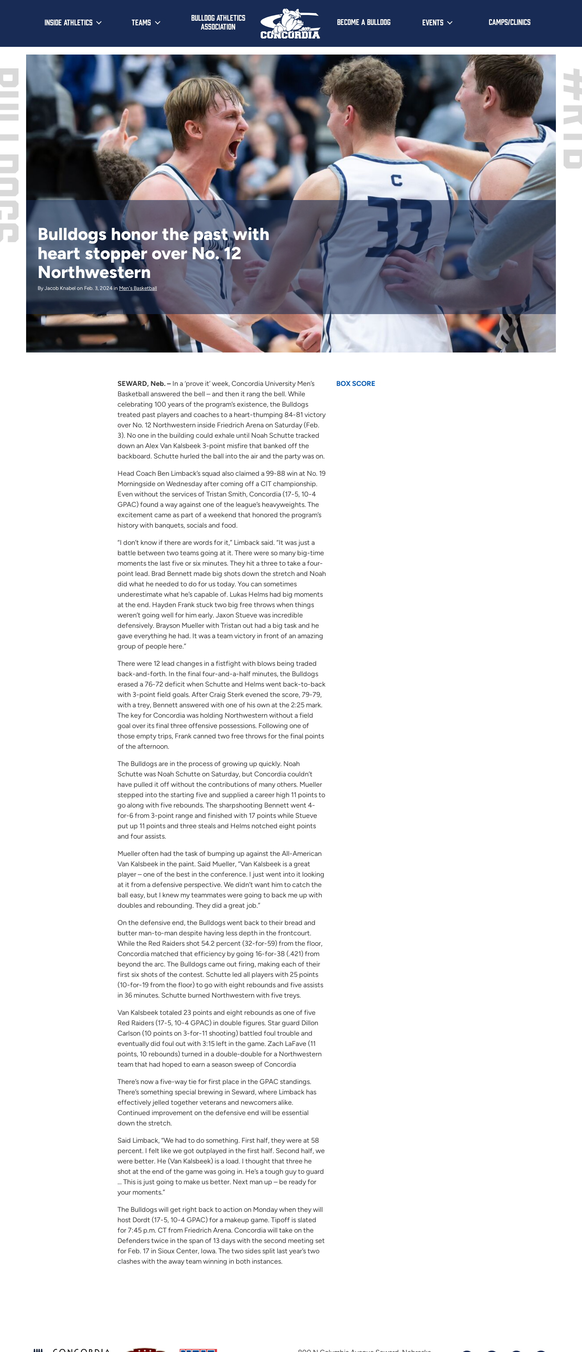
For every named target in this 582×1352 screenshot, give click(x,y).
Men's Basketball (138, 288)
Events (432, 22)
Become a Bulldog (363, 21)
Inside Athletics (69, 22)
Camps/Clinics (510, 21)
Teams (141, 22)
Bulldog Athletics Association (218, 21)
